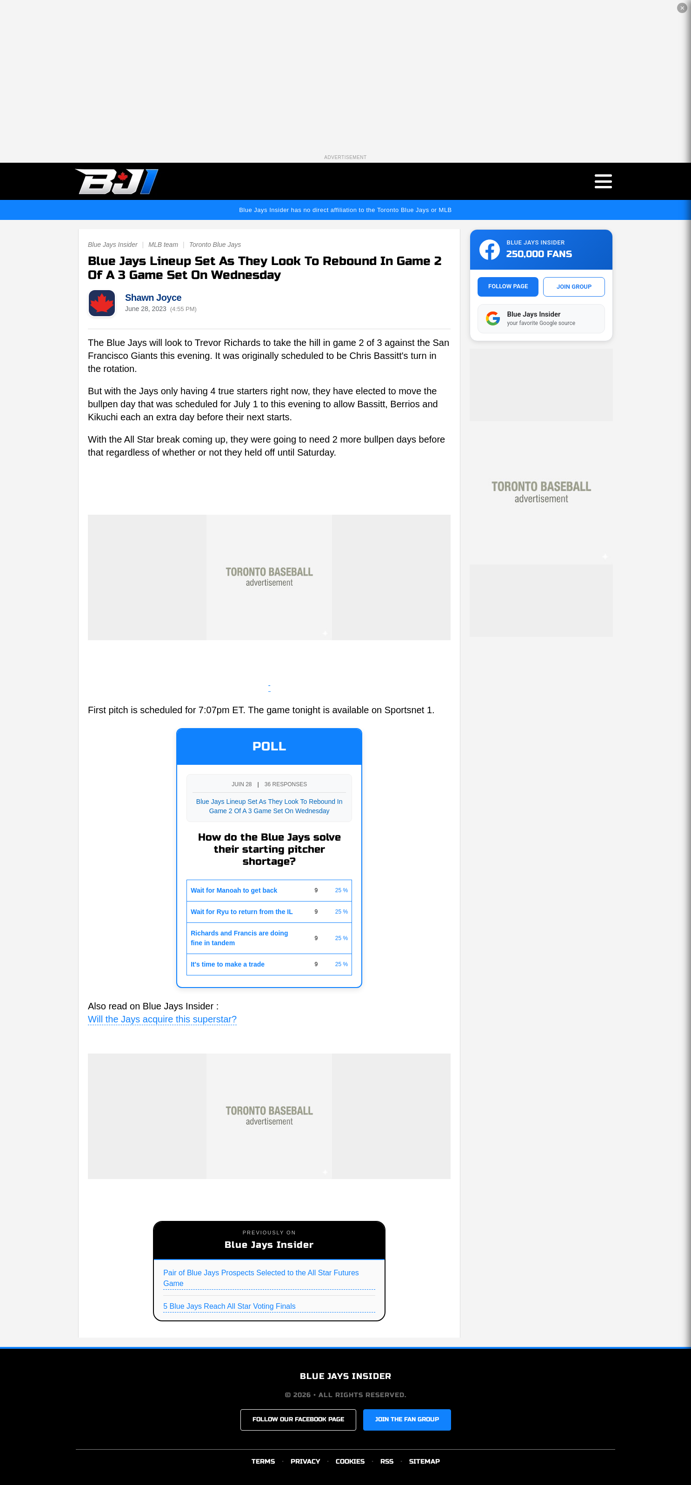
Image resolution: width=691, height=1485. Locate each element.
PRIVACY (305, 1461)
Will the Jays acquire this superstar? (162, 1019)
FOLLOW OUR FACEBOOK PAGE (298, 1420)
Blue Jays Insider (113, 245)
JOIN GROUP (574, 286)
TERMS (263, 1461)
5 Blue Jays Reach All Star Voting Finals (229, 1306)
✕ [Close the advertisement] (682, 8)
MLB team (163, 245)
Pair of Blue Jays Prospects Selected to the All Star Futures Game (261, 1278)
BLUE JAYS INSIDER (346, 1377)
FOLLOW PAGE (508, 286)
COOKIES (350, 1461)
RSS (386, 1461)
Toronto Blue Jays (215, 245)
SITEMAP (424, 1461)
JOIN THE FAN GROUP (407, 1420)
